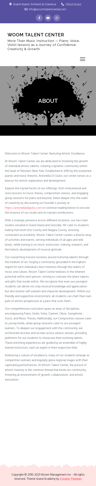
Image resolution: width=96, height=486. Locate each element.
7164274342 (71, 4)
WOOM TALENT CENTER (36, 34)
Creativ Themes (71, 478)
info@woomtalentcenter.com (45, 9)
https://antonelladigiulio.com (23, 207)
